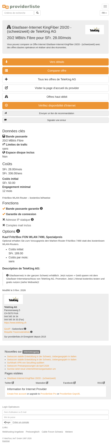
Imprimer (6, 441)
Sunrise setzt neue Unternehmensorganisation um (31, 369)
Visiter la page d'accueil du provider (42, 88)
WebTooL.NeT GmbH (13, 438)
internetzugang (31, 352)
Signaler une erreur (35, 120)
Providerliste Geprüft (70, 394)
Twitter (9, 383)
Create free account (16, 394)
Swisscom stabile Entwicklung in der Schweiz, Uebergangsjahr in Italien (41, 356)
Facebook (69, 383)
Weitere (69, 432)
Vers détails (34, 62)
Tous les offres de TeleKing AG (40, 79)
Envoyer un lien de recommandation (39, 113)
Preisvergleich (33, 432)
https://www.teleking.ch (15, 322)
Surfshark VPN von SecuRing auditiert (25, 362)
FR (104, 13)
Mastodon (42, 383)
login (7, 422)
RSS (101, 383)
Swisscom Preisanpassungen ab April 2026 (28, 366)
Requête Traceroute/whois (17, 332)
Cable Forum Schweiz (52, 432)
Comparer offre (35, 70)
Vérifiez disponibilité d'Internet (40, 105)
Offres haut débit (36, 96)
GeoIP (7, 329)
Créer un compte (21, 422)
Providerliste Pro (49, 394)
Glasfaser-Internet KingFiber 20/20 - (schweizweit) (31, 378)
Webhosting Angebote (13, 432)
